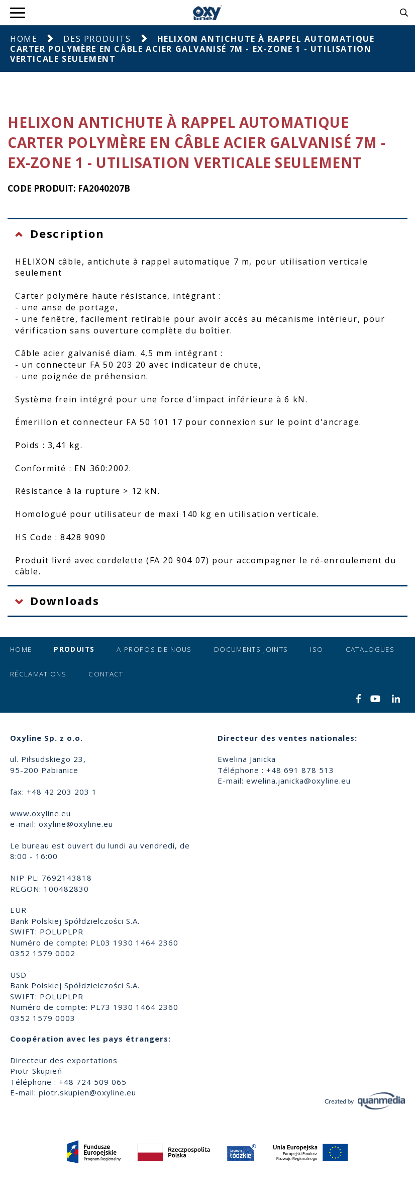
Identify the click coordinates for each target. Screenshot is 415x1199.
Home (23, 38)
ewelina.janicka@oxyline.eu (298, 781)
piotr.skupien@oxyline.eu (87, 1092)
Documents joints (251, 649)
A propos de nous (154, 649)
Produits (74, 649)
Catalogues (370, 649)
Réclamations (38, 673)
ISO (316, 649)
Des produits (97, 38)
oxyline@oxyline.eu (76, 824)
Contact (105, 673)
